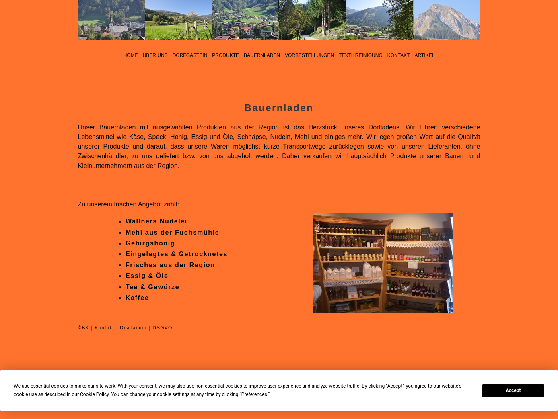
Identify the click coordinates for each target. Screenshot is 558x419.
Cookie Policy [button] (94, 394)
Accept (513, 390)
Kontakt (104, 328)
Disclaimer (133, 328)
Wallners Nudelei (156, 221)
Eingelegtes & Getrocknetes (177, 254)
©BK (83, 328)
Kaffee (137, 297)
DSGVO (162, 328)
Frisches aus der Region (170, 265)
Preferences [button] (254, 394)
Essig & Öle (147, 275)
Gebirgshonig (150, 243)
